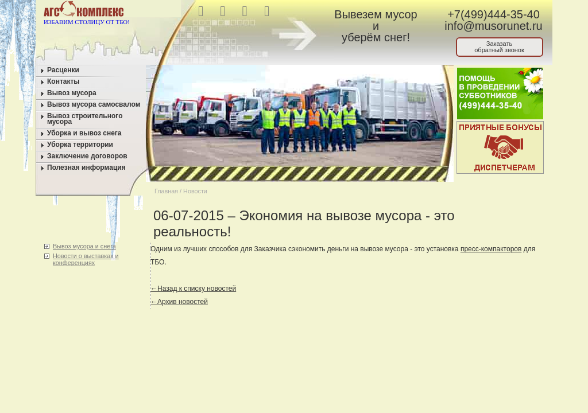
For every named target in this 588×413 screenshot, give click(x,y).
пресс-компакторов (491, 249)
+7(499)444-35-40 (493, 14)
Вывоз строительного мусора (85, 118)
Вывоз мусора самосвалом (94, 104)
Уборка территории (80, 144)
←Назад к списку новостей (193, 289)
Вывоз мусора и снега (84, 246)
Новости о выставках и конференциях (86, 259)
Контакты (63, 81)
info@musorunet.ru (493, 26)
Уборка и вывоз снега (84, 133)
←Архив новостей (179, 302)
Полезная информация (86, 167)
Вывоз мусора (71, 93)
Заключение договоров (87, 156)
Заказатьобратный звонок (499, 46)
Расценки (63, 70)
